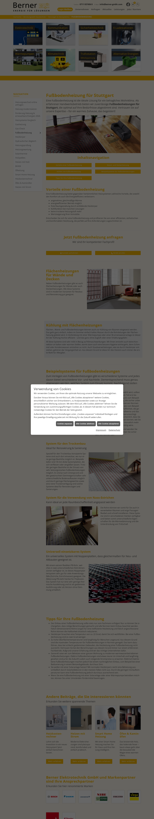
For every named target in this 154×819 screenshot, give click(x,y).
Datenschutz (114, 430)
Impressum (101, 430)
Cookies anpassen (64, 424)
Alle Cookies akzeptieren (108, 424)
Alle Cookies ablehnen (85, 424)
